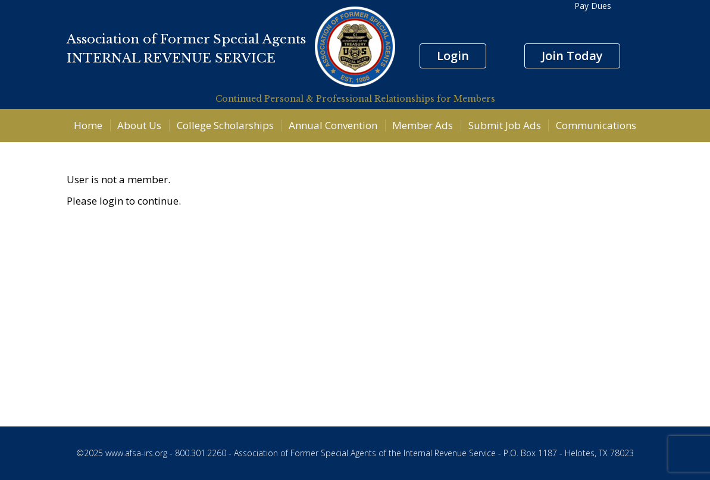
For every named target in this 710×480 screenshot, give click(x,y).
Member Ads (422, 125)
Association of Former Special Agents (186, 39)
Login (453, 56)
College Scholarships (225, 125)
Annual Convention (333, 125)
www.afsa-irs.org (136, 453)
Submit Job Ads (504, 125)
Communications (596, 125)
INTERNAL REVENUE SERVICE (171, 58)
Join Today (572, 56)
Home (88, 125)
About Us (139, 125)
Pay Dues (592, 5)
